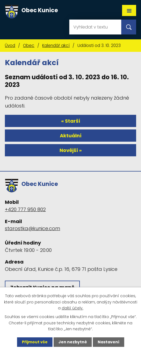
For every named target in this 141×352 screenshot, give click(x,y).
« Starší (70, 121)
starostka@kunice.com (32, 228)
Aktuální (70, 135)
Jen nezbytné (72, 342)
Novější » (71, 150)
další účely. (72, 308)
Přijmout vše (35, 342)
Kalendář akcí (56, 45)
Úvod (10, 45)
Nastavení (108, 342)
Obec (28, 45)
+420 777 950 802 (25, 209)
